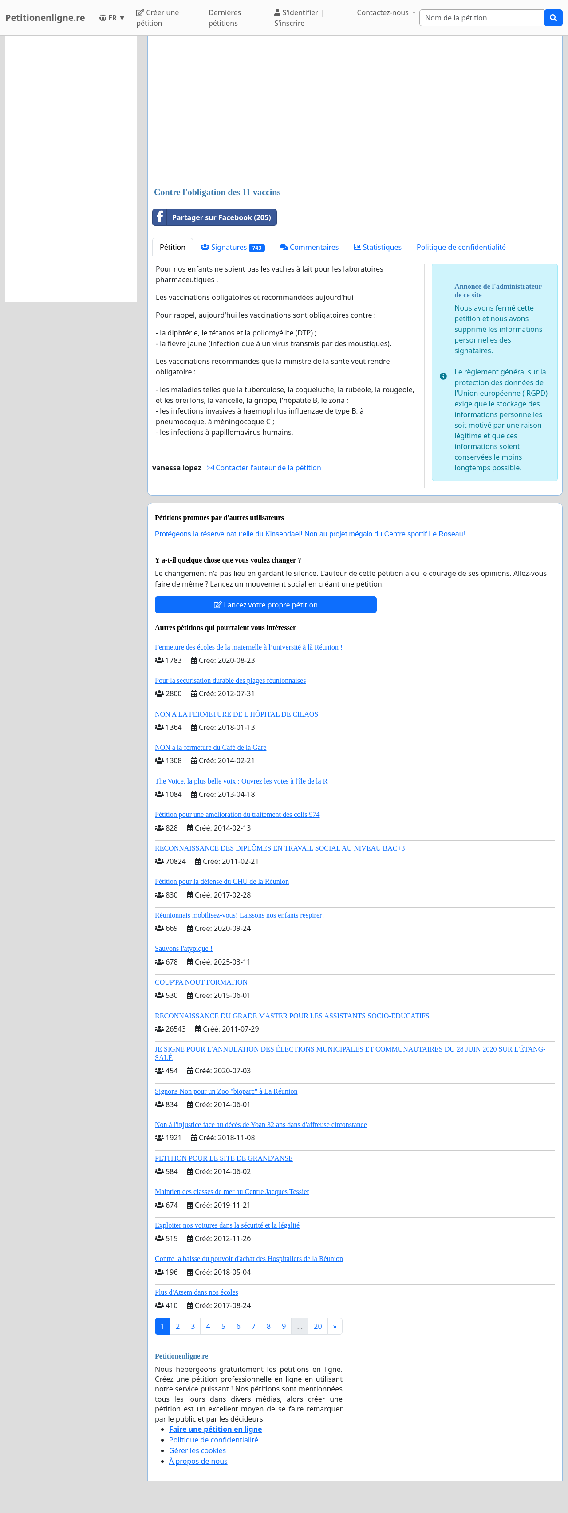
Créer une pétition (157, 18)
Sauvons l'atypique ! (184, 948)
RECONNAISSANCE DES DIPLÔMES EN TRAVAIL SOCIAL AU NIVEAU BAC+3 (280, 848)
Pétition (172, 247)
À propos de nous (198, 1461)
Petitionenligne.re (45, 18)
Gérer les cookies (197, 1450)
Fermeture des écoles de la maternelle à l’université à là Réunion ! (249, 647)
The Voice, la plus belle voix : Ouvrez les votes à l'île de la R (241, 781)
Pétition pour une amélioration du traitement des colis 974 (237, 814)
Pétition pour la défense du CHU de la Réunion (222, 881)
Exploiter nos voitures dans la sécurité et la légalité (227, 1225)
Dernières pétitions (225, 18)
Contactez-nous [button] (383, 12)
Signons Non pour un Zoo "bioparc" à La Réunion (226, 1091)
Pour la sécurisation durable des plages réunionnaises (230, 680)
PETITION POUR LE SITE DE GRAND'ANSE (224, 1158)
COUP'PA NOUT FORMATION (201, 982)
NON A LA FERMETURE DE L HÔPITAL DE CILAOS (236, 714)
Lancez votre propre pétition (266, 605)
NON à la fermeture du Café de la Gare (210, 747)
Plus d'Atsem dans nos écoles (196, 1292)
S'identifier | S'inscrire (299, 18)
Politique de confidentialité (461, 247)
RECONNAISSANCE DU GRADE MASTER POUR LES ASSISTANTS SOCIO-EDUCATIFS (292, 1016)
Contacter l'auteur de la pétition (264, 468)
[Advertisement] (355, 112)
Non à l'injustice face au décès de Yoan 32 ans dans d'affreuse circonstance (261, 1124)
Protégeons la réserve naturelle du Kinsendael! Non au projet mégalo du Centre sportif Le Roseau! (310, 534)
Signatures (233, 247)
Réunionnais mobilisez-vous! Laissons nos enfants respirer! (239, 915)
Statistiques (378, 247)
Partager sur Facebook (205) (212, 217)
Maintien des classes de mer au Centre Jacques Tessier (232, 1191)
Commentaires (309, 247)
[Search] (481, 17)
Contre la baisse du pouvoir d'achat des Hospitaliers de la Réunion (249, 1258)
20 (318, 1326)
